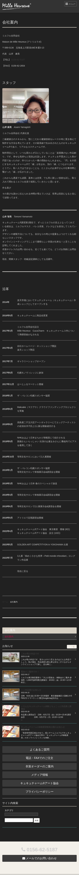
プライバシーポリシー (40, 791)
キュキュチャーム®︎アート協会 (39, 783)
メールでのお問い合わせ (39, 858)
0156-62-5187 (18, 59)
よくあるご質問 (39, 749)
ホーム (5, 602)
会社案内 (9, 636)
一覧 (72, 647)
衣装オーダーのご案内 (40, 766)
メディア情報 (39, 774)
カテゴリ (9, 810)
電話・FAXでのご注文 (39, 758)
